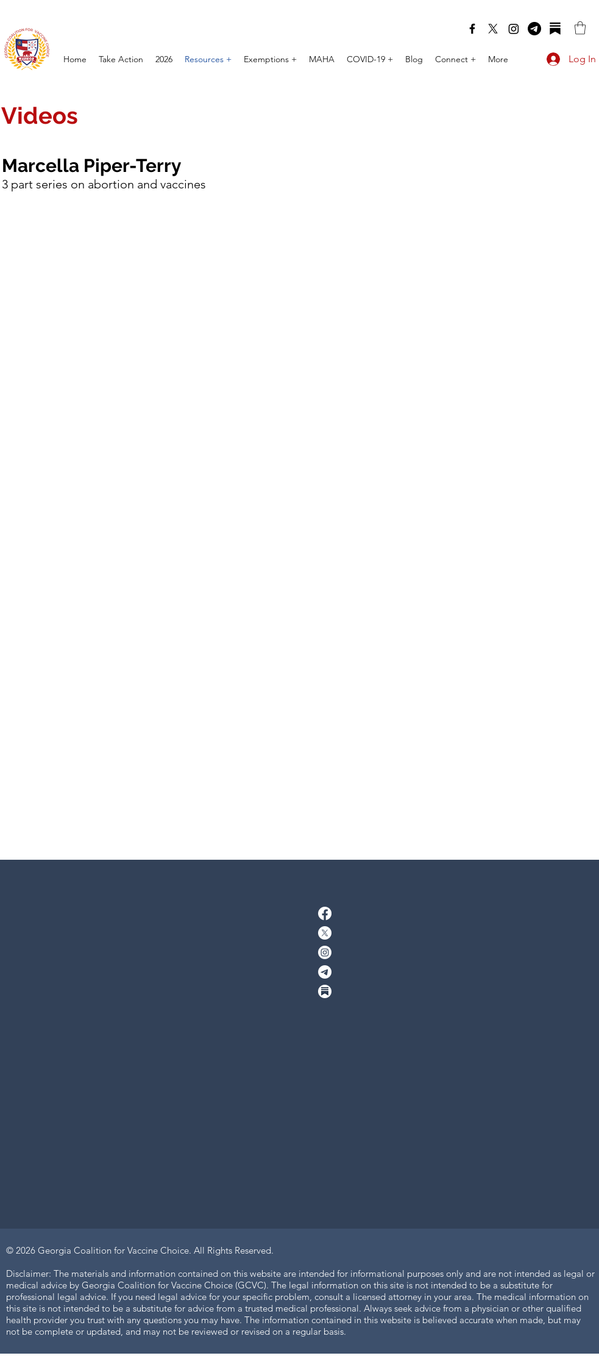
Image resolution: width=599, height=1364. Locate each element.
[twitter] (493, 28)
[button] (580, 27)
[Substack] (555, 28)
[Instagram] (513, 28)
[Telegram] (534, 28)
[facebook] (472, 28)
